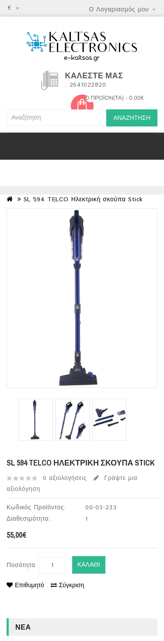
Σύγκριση (67, 585)
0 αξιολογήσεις (65, 478)
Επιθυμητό (25, 585)
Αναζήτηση (131, 118)
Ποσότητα (21, 565)
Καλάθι (88, 564)
